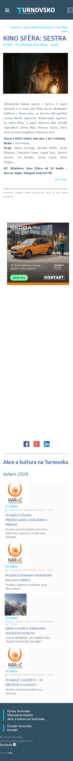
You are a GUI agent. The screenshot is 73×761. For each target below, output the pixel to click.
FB (26, 444)
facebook (8, 745)
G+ (36, 444)
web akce (61, 179)
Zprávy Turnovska (18, 711)
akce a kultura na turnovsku (39, 27)
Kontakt (12, 730)
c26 (10, 753)
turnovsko (15, 27)
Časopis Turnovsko (19, 726)
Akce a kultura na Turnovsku (26, 719)
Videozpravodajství (20, 715)
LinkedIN (46, 444)
